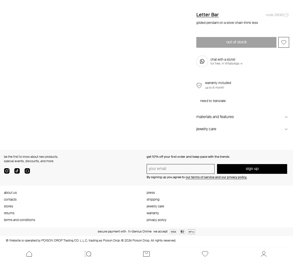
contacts (10, 199)
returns (9, 213)
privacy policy (157, 220)
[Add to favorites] (284, 42)
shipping (153, 199)
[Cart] (146, 254)
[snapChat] (27, 173)
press (151, 193)
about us (10, 193)
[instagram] (7, 173)
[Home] (29, 254)
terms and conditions (19, 220)
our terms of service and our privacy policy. (216, 177)
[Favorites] (205, 254)
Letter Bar (207, 15)
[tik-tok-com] (17, 173)
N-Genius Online (139, 231)
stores (8, 206)
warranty (153, 213)
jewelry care (155, 206)
